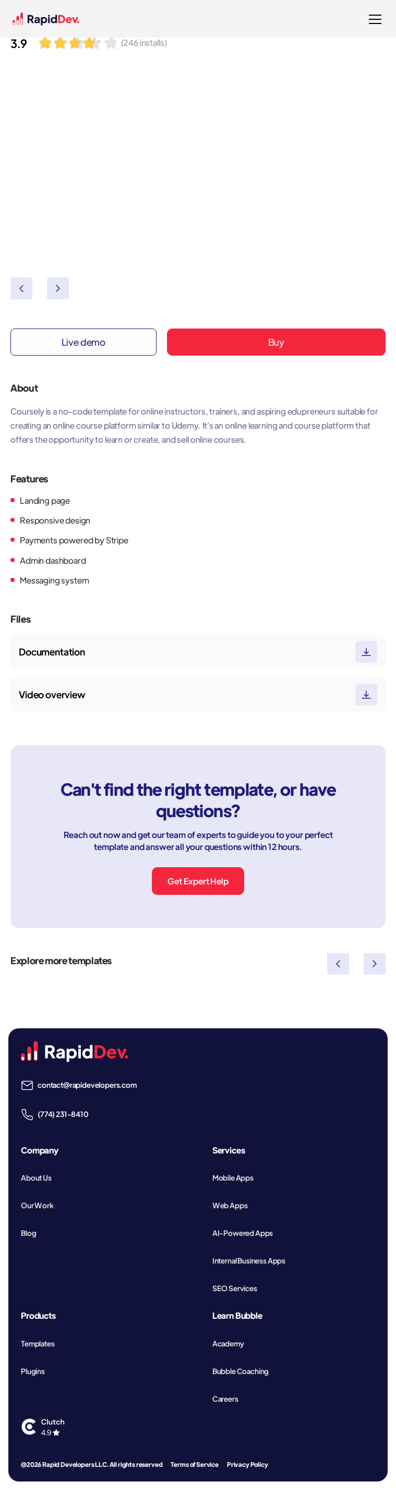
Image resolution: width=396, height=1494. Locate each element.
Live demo (84, 342)
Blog (28, 1232)
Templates (38, 1343)
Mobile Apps (233, 1177)
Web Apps (230, 1205)
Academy (228, 1343)
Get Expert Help (198, 881)
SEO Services (234, 1288)
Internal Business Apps (248, 1260)
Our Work (37, 1205)
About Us (36, 1177)
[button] (373, 19)
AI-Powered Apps (242, 1232)
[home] (46, 19)
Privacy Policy (247, 1464)
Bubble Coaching (240, 1371)
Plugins (33, 1371)
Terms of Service (194, 1464)
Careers (225, 1398)
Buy (276, 342)
